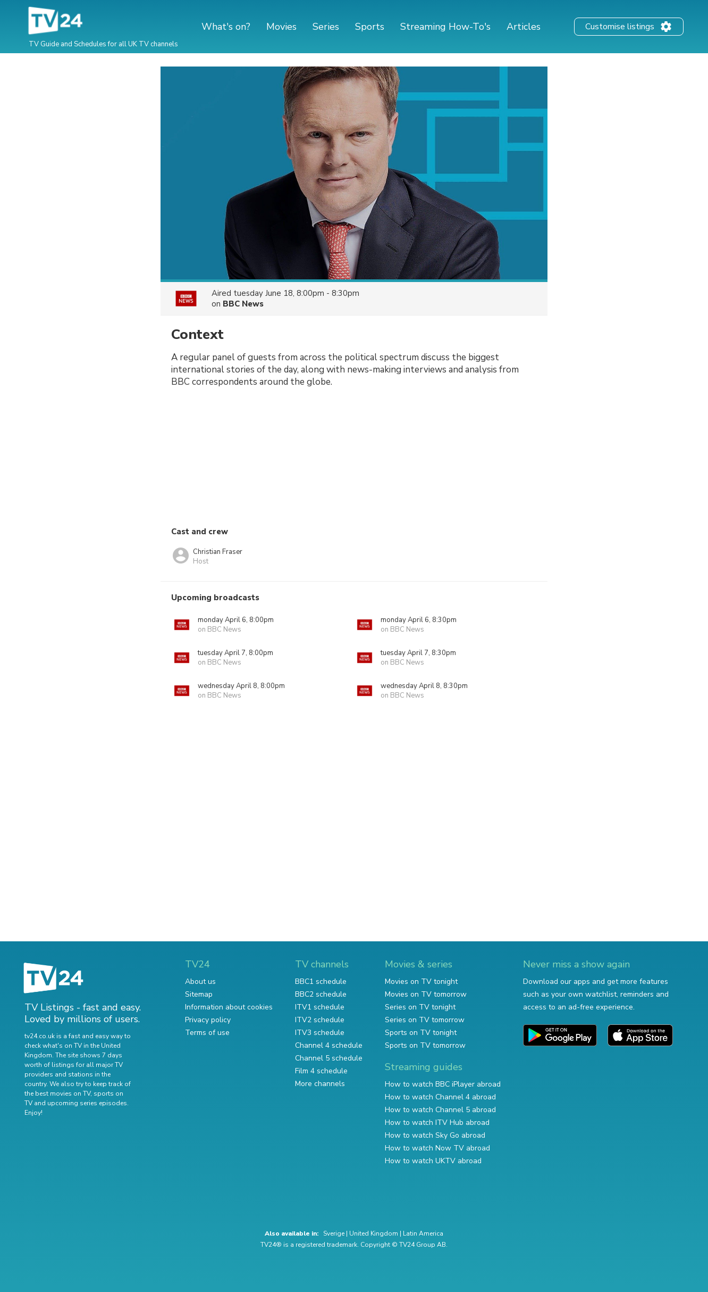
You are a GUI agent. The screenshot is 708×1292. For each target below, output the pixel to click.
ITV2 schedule (319, 1020)
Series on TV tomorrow (425, 1020)
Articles (524, 26)
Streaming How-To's (445, 26)
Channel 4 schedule (329, 1045)
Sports (369, 26)
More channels (320, 1084)
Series (326, 26)
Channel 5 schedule (329, 1058)
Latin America (423, 1233)
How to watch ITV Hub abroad (437, 1122)
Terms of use (207, 1033)
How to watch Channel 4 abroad (440, 1097)
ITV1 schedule (319, 1007)
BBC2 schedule (321, 994)
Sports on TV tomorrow (425, 1045)
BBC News (243, 304)
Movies (281, 26)
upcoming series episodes (87, 1103)
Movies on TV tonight (421, 981)
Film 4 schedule (321, 1071)
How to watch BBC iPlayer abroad (443, 1084)
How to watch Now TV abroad (437, 1148)
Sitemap (199, 994)
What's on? (225, 26)
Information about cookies (229, 1007)
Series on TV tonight (420, 1007)
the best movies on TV (57, 1093)
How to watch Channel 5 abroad (440, 1110)
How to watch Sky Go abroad (435, 1135)
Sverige (333, 1233)
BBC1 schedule (321, 981)
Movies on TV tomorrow (426, 994)
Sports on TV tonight (421, 1033)
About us (200, 981)
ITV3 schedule (319, 1033)
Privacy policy (208, 1020)
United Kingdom (373, 1233)
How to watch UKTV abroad (433, 1161)
